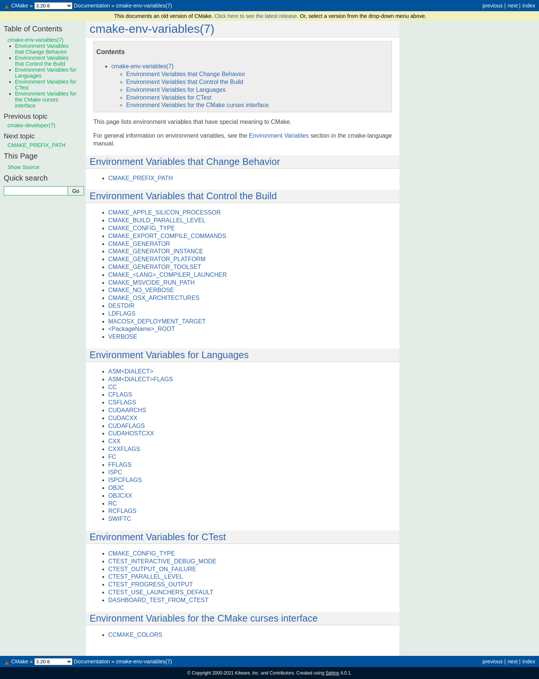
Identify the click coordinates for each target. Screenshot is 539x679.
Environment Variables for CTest (168, 97)
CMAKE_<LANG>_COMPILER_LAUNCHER (167, 275)
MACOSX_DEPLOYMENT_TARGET (157, 321)
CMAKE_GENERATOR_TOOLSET (154, 267)
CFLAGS (120, 394)
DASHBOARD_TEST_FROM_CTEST (158, 600)
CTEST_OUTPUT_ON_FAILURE (152, 569)
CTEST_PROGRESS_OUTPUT (150, 584)
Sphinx (332, 673)
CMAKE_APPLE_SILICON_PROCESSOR (164, 212)
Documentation (92, 6)
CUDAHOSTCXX (131, 433)
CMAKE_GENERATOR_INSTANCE (155, 251)
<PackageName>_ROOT (141, 329)
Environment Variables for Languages (176, 90)
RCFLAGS (122, 511)
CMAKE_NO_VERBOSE (141, 290)
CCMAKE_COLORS (135, 635)
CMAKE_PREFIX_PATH (140, 178)
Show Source (23, 167)
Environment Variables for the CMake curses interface (197, 105)
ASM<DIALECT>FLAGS (140, 379)
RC (112, 503)
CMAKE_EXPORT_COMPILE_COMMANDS (167, 236)
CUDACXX (122, 418)
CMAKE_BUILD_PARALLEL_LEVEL (156, 220)
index (529, 6)
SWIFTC (119, 519)
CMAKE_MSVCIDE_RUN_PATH (151, 282)
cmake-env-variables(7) (144, 6)
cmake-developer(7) (31, 125)
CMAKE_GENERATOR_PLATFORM (157, 259)
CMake (19, 6)
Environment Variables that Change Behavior (185, 74)
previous (492, 6)
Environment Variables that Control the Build (184, 82)
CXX (114, 441)
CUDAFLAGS (126, 426)
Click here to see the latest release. (257, 16)
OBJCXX (120, 495)
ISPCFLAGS (125, 480)
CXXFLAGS (124, 449)
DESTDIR (121, 306)
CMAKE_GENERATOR (139, 244)
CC (112, 387)
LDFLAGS (121, 313)
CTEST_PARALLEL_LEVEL (145, 576)
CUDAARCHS (127, 410)
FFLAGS (119, 464)
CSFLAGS (122, 402)
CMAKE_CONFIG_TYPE (141, 228)
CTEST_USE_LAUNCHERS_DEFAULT (161, 592)
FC (112, 457)
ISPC (115, 472)
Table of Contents (33, 29)
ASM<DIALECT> (130, 371)
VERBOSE (122, 337)
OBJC (116, 488)
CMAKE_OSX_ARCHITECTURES (154, 298)
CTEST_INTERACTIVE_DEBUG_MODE (162, 561)
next (513, 6)
